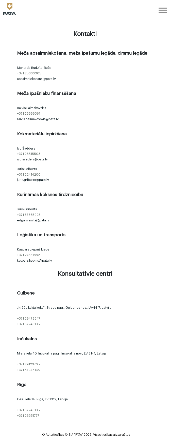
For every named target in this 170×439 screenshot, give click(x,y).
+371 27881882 (28, 255)
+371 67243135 (28, 324)
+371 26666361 (28, 113)
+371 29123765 (28, 364)
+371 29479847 (28, 318)
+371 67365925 (29, 214)
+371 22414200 (29, 174)
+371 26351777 (28, 415)
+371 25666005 (29, 73)
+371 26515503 (28, 153)
